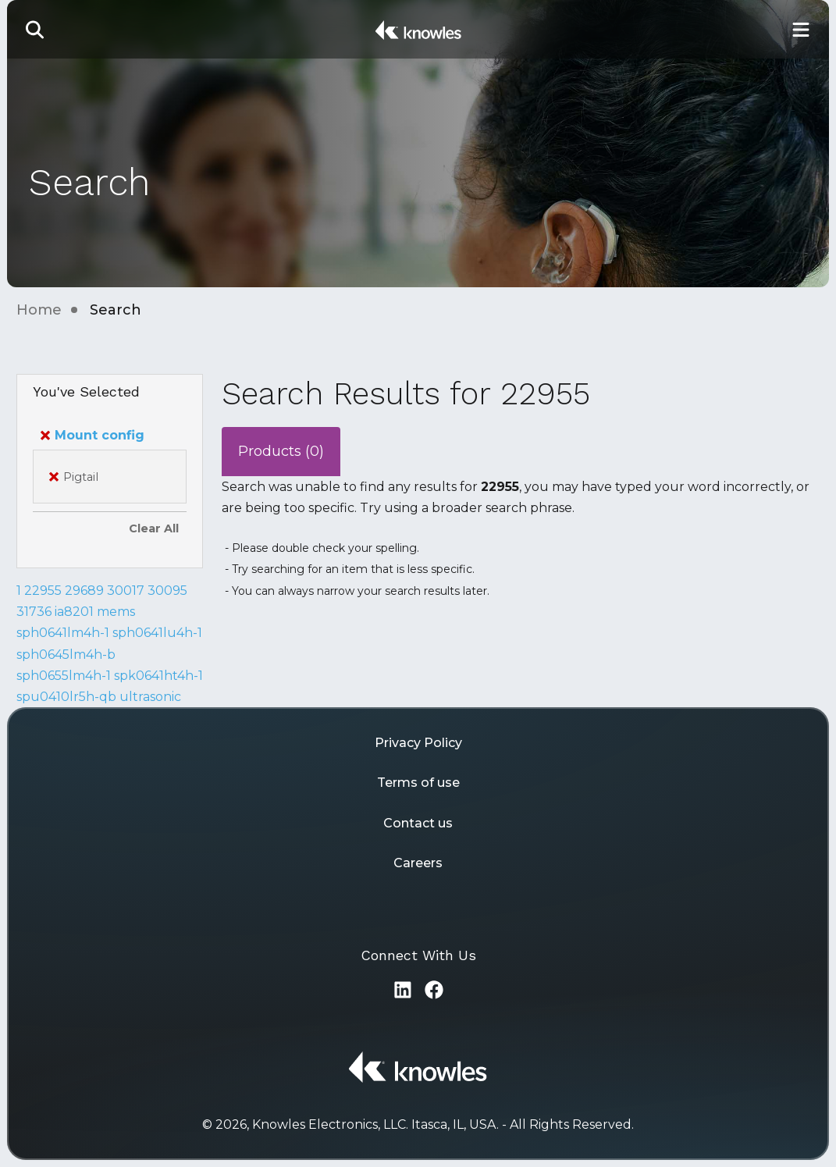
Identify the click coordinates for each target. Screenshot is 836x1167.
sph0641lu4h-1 (157, 632)
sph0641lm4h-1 (62, 632)
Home (39, 309)
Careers (418, 863)
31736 (34, 611)
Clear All (154, 528)
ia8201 (74, 611)
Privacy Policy (418, 742)
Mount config (92, 435)
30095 (167, 590)
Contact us (418, 823)
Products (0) (281, 451)
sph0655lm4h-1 (63, 675)
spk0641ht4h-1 (158, 675)
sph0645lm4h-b (66, 654)
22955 (43, 590)
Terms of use (418, 782)
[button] (35, 29)
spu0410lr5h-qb (66, 696)
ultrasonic (150, 696)
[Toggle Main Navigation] (801, 29)
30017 (125, 590)
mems (116, 611)
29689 (84, 590)
